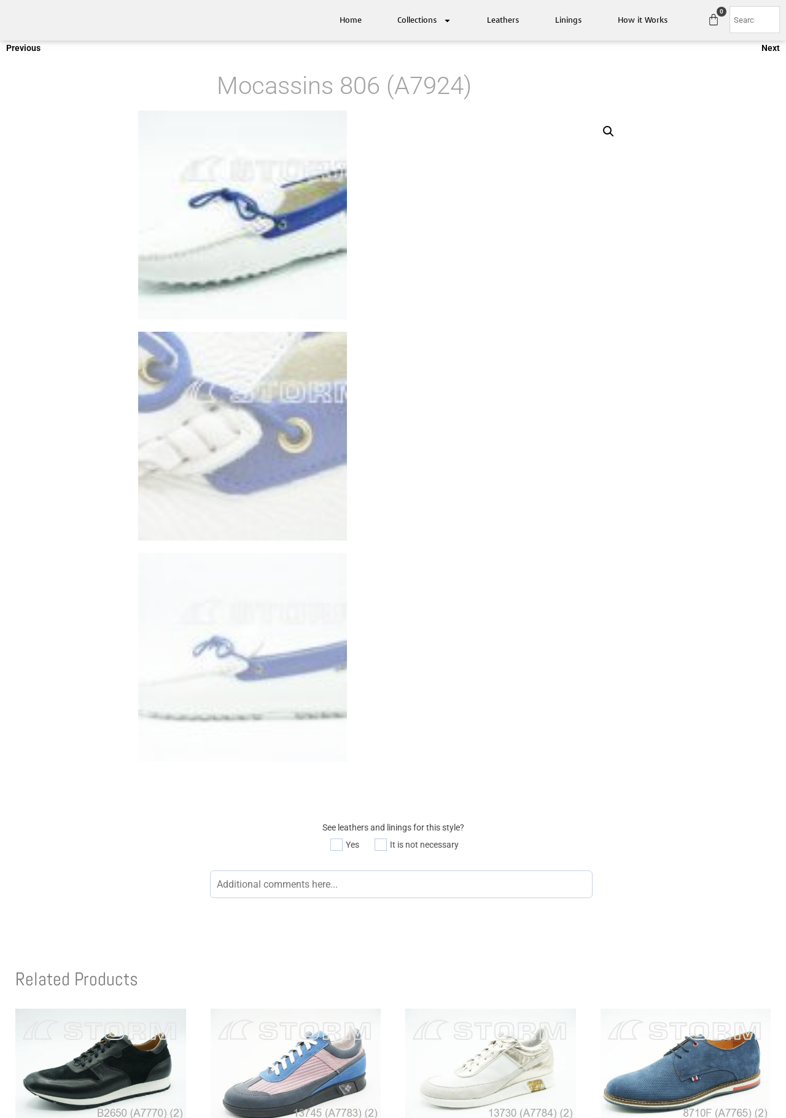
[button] (608, 136)
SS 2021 (414, 943)
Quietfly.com (413, 1035)
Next (770, 52)
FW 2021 (416, 959)
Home (351, 20)
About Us (250, 959)
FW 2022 (416, 975)
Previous (23, 52)
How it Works (643, 20)
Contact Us (254, 975)
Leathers (503, 20)
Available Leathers (599, 943)
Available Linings (596, 959)
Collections (424, 20)
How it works (590, 975)
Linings (568, 20)
